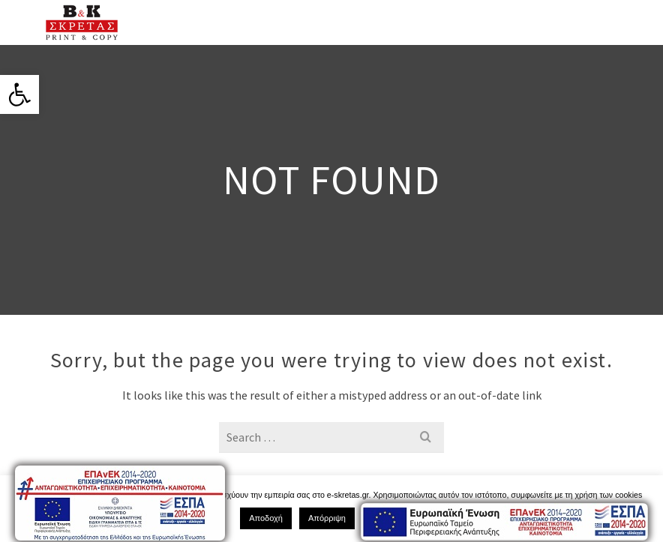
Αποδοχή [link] (266, 518)
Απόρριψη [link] (327, 518)
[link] (19, 94)
